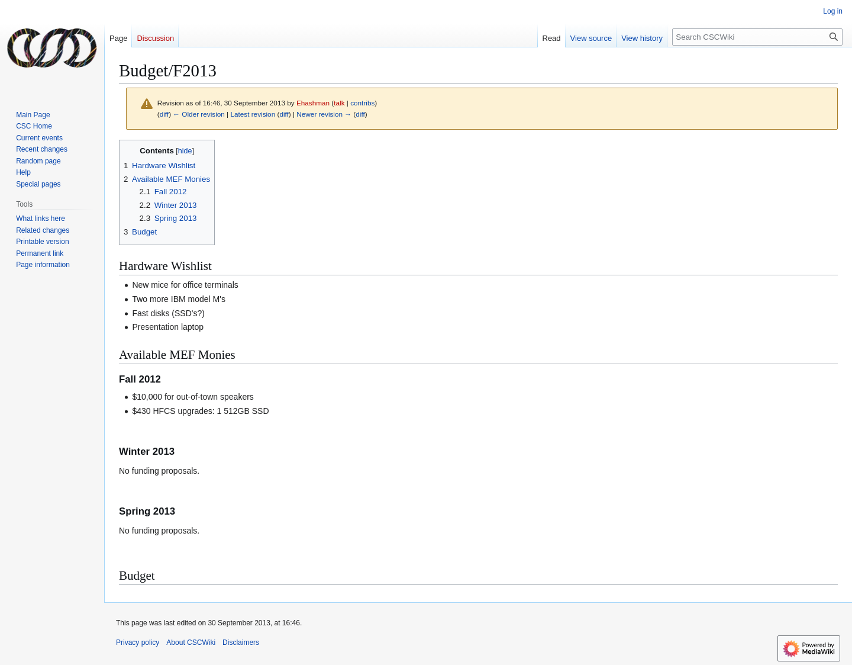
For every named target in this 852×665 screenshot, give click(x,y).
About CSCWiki (190, 642)
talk (339, 103)
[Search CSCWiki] (757, 37)
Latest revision (252, 114)
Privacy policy (137, 642)
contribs (362, 103)
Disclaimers (240, 642)
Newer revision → (323, 114)
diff (164, 114)
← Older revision (199, 114)
